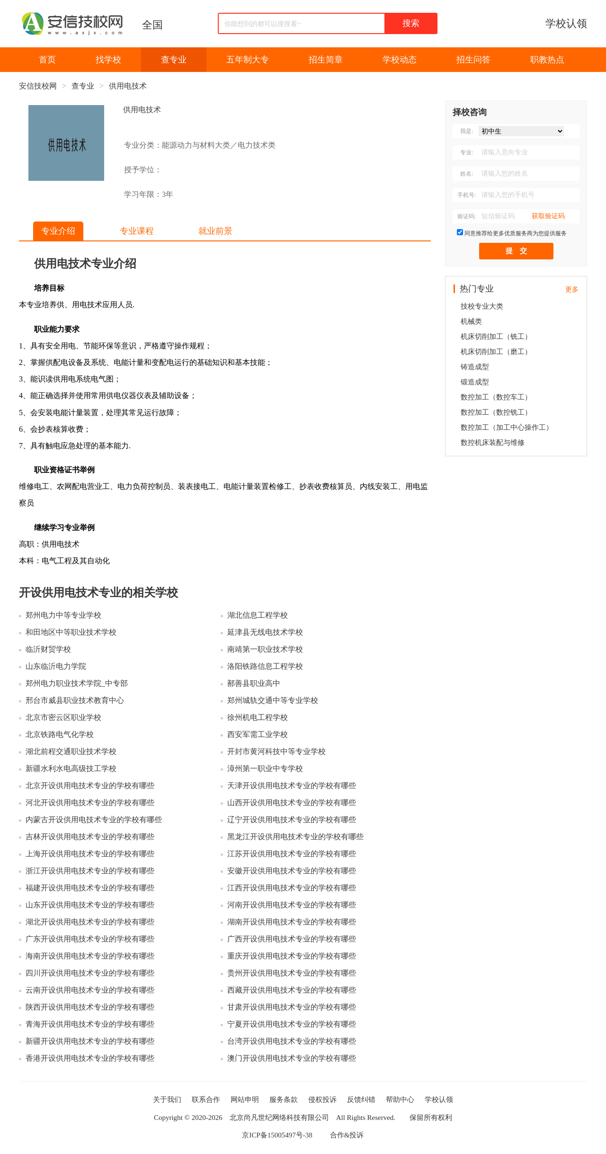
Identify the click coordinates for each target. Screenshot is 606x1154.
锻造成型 (475, 382)
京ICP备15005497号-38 (277, 1135)
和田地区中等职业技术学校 (71, 632)
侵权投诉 (322, 1099)
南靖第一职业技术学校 (265, 649)
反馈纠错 (361, 1099)
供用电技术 (128, 86)
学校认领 (566, 23)
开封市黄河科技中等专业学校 (276, 751)
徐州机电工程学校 (257, 717)
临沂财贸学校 (48, 649)
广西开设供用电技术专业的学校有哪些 (291, 939)
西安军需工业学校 (257, 734)
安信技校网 (38, 86)
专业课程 (137, 231)
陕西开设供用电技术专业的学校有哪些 (90, 1007)
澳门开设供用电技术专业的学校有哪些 (291, 1058)
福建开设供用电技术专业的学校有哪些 (90, 888)
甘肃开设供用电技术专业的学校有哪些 (291, 1007)
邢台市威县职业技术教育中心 (75, 700)
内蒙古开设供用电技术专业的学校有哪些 (94, 820)
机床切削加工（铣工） (496, 336)
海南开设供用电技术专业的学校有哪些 (90, 956)
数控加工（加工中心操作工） (507, 427)
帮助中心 (400, 1099)
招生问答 (473, 59)
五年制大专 (247, 59)
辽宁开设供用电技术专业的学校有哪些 (291, 820)
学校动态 (400, 59)
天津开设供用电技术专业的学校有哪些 (291, 785)
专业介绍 (58, 231)
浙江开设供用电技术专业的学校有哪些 (90, 871)
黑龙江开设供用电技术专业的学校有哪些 (295, 837)
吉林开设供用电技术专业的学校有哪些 (90, 837)
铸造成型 (475, 367)
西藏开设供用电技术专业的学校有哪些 (291, 990)
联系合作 (206, 1099)
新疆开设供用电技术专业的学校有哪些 (90, 1041)
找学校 (108, 59)
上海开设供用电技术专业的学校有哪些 (90, 854)
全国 (152, 25)
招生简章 (326, 59)
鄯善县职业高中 (253, 683)
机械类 (471, 321)
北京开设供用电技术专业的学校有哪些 (90, 785)
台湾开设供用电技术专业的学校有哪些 (291, 1041)
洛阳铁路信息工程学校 (265, 666)
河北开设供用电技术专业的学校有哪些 (90, 803)
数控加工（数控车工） (496, 397)
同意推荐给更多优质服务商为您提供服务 (515, 233)
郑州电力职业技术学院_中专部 (77, 683)
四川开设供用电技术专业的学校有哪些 (90, 973)
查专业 (174, 59)
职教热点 (547, 59)
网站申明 (245, 1099)
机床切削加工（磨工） (496, 351)
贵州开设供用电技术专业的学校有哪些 (291, 973)
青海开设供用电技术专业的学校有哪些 (90, 1024)
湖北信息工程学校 (257, 615)
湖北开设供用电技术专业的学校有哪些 (90, 922)
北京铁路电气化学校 (60, 734)
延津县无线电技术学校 (265, 632)
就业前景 (215, 231)
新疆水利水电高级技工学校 (71, 768)
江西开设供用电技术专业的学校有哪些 (291, 888)
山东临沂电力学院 (56, 666)
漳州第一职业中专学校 (265, 768)
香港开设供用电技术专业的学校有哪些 (90, 1058)
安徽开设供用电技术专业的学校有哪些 (291, 871)
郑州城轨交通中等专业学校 (272, 700)
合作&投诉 (347, 1135)
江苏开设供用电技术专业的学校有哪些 (291, 854)
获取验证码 (548, 216)
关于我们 (167, 1099)
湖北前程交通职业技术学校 (71, 751)
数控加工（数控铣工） (496, 412)
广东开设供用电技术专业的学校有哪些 (90, 939)
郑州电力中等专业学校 (63, 615)
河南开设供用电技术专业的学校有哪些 (291, 905)
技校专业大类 (482, 306)
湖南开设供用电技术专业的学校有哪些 (291, 922)
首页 (47, 59)
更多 (572, 289)
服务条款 (283, 1099)
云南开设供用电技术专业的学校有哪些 (90, 990)
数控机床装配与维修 (493, 442)
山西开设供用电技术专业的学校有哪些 (291, 803)
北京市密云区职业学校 (63, 717)
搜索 (410, 23)
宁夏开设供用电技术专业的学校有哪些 (291, 1024)
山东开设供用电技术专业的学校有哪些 (90, 905)
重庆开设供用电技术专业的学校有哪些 (291, 956)
